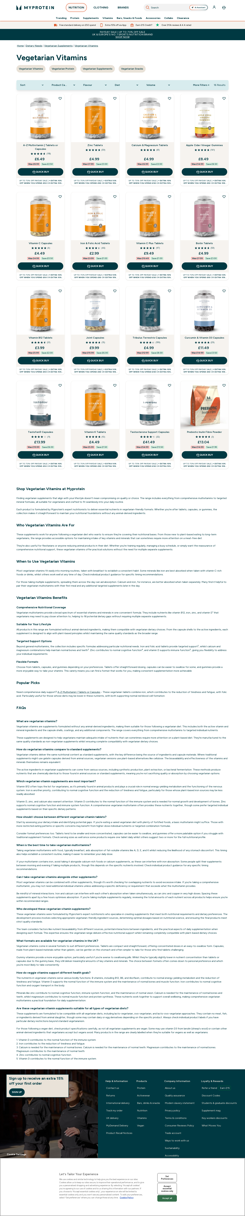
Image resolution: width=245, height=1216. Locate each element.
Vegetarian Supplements (58, 45)
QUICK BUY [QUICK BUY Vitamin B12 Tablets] (40, 360)
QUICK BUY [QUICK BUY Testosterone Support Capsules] (149, 455)
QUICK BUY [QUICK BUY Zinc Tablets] (95, 172)
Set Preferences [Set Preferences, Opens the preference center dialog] (167, 1177)
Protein (74, 18)
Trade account (173, 1133)
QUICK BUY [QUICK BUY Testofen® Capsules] (40, 455)
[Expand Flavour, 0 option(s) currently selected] (95, 85)
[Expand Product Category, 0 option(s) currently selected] (63, 85)
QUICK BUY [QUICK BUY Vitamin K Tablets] (95, 455)
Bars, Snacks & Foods (129, 18)
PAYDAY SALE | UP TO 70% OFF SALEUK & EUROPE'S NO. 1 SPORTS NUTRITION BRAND (122, 34)
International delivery (118, 1103)
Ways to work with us (177, 1140)
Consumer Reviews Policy (179, 1125)
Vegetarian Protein (63, 68)
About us (170, 1088)
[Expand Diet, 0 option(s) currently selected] (126, 85)
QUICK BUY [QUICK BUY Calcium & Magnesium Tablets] (149, 172)
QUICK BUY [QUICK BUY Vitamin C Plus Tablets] (149, 266)
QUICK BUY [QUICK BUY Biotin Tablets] (204, 266)
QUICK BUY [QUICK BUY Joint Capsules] (95, 360)
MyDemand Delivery (117, 1125)
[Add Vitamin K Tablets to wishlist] (115, 385)
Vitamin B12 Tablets (40, 337)
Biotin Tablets (204, 243)
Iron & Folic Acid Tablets (95, 243)
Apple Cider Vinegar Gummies (204, 145)
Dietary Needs (34, 45)
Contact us (112, 1088)
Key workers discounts (214, 1118)
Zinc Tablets (95, 145)
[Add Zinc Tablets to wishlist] (115, 98)
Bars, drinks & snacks (148, 1103)
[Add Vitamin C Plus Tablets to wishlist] (169, 196)
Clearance (183, 18)
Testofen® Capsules (40, 432)
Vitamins (107, 18)
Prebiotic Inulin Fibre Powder (204, 432)
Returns (110, 1095)
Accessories (153, 18)
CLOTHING (100, 8)
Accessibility (172, 1155)
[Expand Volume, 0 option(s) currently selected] (158, 85)
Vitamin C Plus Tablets (149, 243)
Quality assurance (175, 1095)
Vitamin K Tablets (95, 432)
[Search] (147, 7)
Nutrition (142, 1110)
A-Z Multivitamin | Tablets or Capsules (40, 147)
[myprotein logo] (35, 7)
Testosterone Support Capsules (149, 432)
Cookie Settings (16, 1154)
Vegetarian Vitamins (86, 45)
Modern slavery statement (180, 1103)
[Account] (214, 7)
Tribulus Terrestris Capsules (150, 337)
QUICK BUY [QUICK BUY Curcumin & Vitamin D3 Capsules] (204, 360)
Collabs (168, 18)
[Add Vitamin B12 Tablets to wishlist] (60, 291)
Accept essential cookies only (167, 1188)
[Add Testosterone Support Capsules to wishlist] (169, 385)
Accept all (167, 1198)
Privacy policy (172, 1110)
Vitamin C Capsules (40, 243)
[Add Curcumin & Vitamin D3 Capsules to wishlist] (224, 291)
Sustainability (172, 1148)
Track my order (114, 1110)
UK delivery (112, 1118)
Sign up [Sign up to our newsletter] (17, 1092)
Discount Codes (211, 1095)
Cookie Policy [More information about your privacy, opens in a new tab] (126, 1197)
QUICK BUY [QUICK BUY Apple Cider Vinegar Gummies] (204, 172)
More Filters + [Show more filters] (201, 85)
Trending (61, 18)
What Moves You (211, 1125)
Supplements (91, 18)
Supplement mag (211, 1110)
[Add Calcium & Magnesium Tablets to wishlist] (169, 98)
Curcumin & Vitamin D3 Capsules (204, 337)
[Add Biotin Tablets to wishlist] (224, 196)
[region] (122, 1187)
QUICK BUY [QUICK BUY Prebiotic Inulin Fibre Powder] (204, 455)
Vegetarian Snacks (132, 68)
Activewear (143, 1095)
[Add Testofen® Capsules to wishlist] (60, 385)
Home (20, 45)
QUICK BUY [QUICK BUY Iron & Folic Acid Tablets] (95, 266)
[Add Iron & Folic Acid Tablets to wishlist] (115, 196)
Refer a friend (216, 1088)
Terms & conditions (176, 1118)
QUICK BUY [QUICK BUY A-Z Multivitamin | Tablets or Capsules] (40, 172)
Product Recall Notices (119, 1133)
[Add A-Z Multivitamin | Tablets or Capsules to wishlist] (60, 98)
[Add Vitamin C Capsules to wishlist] (60, 196)
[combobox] (176, 7)
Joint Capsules (95, 337)
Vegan (140, 1125)
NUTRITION (76, 8)
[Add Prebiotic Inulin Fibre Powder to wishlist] (224, 385)
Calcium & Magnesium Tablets (150, 145)
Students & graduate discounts (219, 1103)
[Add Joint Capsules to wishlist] (115, 291)
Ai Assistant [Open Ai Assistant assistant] (198, 7)
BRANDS (123, 8)
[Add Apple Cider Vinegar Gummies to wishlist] (224, 98)
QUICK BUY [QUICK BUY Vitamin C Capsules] (40, 266)
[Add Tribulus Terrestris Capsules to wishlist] (169, 291)
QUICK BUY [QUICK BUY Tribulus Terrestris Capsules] (149, 360)
